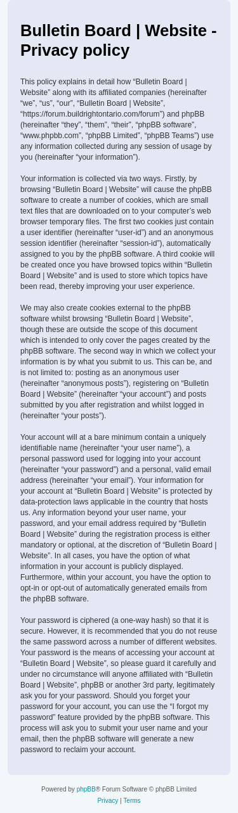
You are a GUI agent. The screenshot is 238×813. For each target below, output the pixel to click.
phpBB (86, 789)
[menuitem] (107, 801)
